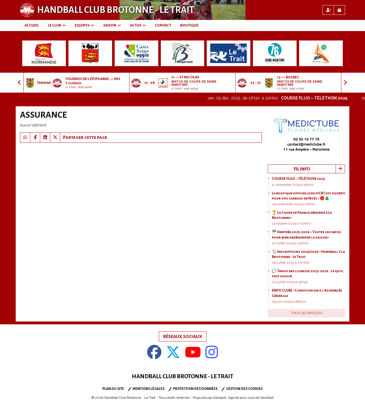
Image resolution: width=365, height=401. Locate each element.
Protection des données (195, 389)
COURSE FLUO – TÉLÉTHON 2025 (320, 98)
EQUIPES (84, 25)
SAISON (112, 25)
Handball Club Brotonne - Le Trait (115, 10)
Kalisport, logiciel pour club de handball (243, 398)
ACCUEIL (32, 25)
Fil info (302, 168)
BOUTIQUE (189, 25)
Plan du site (113, 389)
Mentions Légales (149, 389)
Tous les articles (306, 313)
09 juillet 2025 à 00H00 (290, 262)
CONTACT (163, 25)
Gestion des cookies (244, 389)
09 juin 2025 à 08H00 (289, 302)
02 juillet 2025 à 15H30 (290, 282)
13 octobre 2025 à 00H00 (291, 223)
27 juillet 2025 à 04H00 (290, 243)
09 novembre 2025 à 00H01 (293, 204)
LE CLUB (57, 25)
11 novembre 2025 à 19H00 (293, 185)
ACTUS (138, 25)
